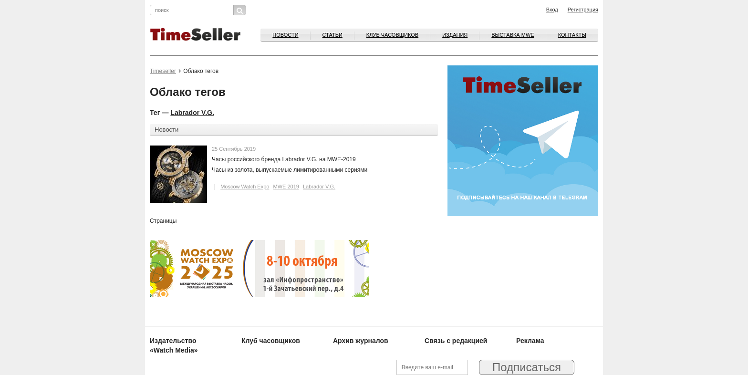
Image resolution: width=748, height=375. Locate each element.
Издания (455, 35)
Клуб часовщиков (392, 35)
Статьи (332, 35)
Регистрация (583, 9)
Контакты (572, 35)
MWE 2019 (286, 186)
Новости (285, 35)
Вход (552, 9)
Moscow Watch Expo (244, 186)
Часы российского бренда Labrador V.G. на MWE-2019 (284, 159)
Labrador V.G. (192, 112)
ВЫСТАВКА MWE (512, 35)
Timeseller (163, 71)
